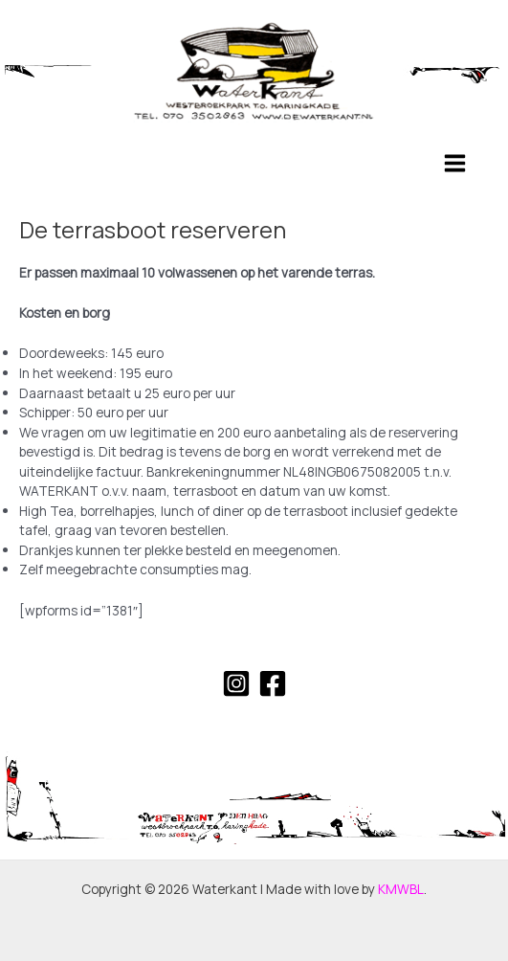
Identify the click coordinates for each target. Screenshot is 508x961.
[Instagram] (236, 683)
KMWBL (401, 889)
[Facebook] (272, 683)
